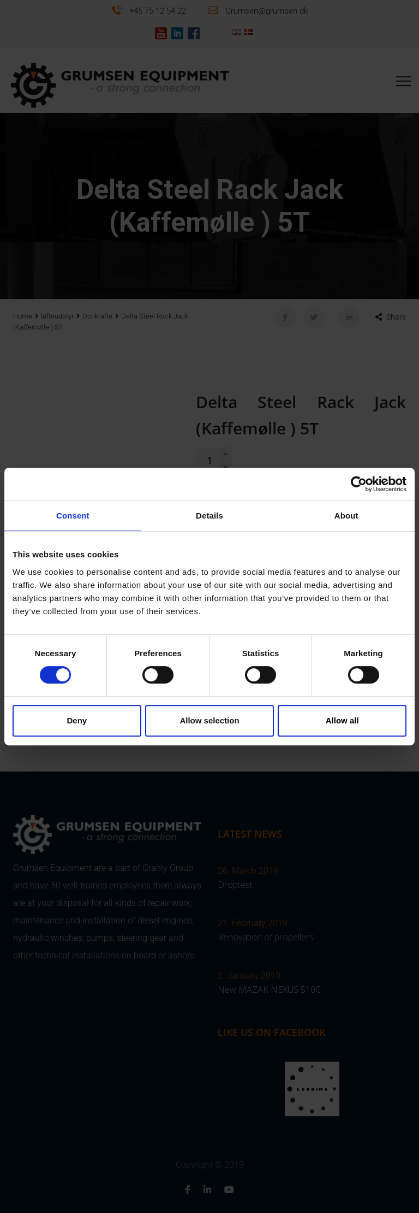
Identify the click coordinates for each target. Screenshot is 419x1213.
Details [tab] (209, 515)
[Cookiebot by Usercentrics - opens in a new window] (358, 484)
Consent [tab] (72, 515)
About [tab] (346, 515)
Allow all (342, 720)
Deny (77, 720)
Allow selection (209, 720)
